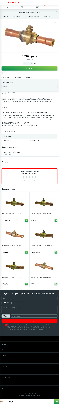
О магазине (29, 361)
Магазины (29, 350)
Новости (29, 366)
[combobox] (5, 302)
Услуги (29, 355)
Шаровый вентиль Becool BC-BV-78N (12, 213)
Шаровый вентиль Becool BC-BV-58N (41, 213)
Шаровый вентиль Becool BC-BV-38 (41, 277)
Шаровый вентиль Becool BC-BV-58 (11, 245)
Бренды (29, 344)
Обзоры (29, 372)
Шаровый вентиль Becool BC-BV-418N (41, 245)
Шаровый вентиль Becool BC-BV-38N (12, 277)
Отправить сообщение (29, 321)
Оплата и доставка (29, 383)
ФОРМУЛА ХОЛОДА (12, 2)
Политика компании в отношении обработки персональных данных (29, 397)
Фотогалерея (29, 377)
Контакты (29, 388)
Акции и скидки (29, 339)
